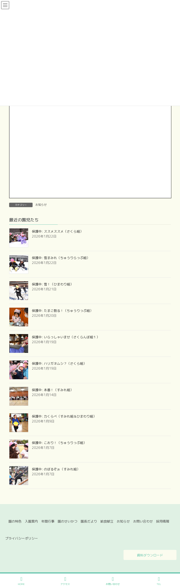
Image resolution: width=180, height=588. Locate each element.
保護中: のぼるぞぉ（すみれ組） (56, 469)
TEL (159, 581)
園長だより (89, 521)
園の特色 (15, 521)
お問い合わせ (143, 521)
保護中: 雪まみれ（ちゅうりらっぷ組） (61, 258)
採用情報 (162, 521)
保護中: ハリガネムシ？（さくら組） (59, 363)
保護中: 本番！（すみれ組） (52, 390)
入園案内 (31, 521)
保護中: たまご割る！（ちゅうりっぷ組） (62, 310)
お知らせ (41, 205)
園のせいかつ (67, 521)
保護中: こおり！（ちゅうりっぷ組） (59, 442)
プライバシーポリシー (21, 538)
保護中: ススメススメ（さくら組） (57, 231)
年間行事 (47, 521)
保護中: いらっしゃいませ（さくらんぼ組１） (66, 337)
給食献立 (106, 521)
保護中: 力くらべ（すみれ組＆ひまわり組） (64, 416)
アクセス (65, 581)
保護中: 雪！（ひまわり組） (52, 284)
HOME (21, 581)
